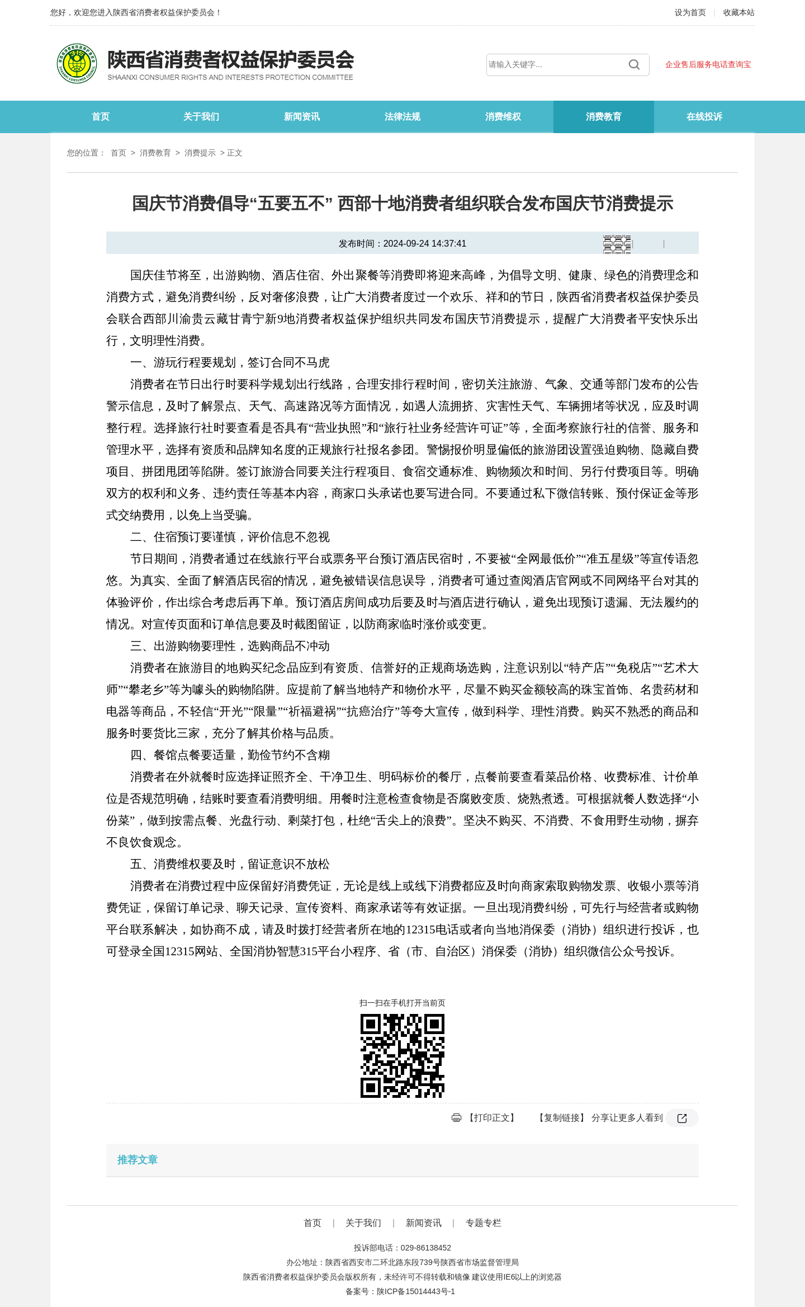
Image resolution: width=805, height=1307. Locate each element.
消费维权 (503, 116)
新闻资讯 (302, 116)
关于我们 (201, 116)
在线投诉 (704, 116)
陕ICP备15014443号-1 (416, 1291)
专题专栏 (483, 1223)
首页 (101, 116)
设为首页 (691, 12)
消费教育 (604, 116)
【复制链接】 (562, 1117)
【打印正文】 (492, 1117)
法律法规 (402, 116)
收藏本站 (739, 12)
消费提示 (200, 152)
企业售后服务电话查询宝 (708, 64)
